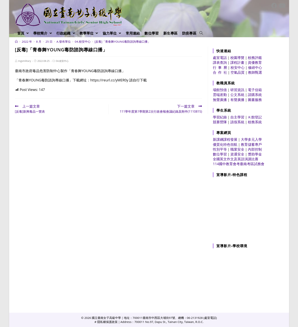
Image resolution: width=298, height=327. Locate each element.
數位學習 (220, 154)
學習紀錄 (220, 117)
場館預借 (220, 89)
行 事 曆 (220, 67)
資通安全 (237, 154)
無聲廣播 (220, 99)
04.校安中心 (62, 61)
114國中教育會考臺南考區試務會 (238, 163)
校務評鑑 (255, 57)
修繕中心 (255, 67)
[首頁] (16, 41)
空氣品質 (238, 72)
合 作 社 (220, 72)
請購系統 (255, 94)
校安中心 (238, 67)
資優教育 (255, 62)
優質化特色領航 (225, 144)
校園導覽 (237, 57)
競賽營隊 (220, 122)
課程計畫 (237, 62)
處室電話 (220, 57)
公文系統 (237, 94)
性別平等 (220, 149)
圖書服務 (255, 99)
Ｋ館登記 (255, 117)
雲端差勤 (220, 94)
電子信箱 (255, 89)
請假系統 (237, 122)
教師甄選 (255, 72)
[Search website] (201, 33)
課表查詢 (220, 62)
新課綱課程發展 (225, 139)
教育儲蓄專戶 (251, 144)
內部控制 (255, 149)
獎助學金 (255, 154)
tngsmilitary (24, 61)
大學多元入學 (251, 139)
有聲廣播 (237, 99)
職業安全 (237, 149)
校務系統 (255, 122)
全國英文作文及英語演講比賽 (235, 159)
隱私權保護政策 (107, 322)
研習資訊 (237, 89)
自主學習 (237, 117)
